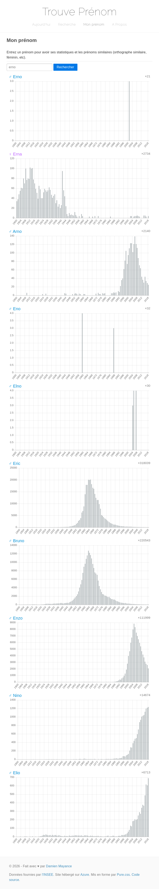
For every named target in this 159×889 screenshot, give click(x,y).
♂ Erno (15, 76)
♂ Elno (15, 386)
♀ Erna (15, 154)
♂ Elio (14, 773)
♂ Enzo (16, 618)
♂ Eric (14, 463)
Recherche (67, 24)
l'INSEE (47, 874)
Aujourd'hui (41, 24)
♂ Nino (15, 695)
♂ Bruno (16, 540)
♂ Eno (14, 308)
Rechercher (65, 67)
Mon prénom (93, 24)
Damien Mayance (59, 866)
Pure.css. (124, 874)
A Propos (119, 24)
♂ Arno (15, 231)
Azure (84, 874)
